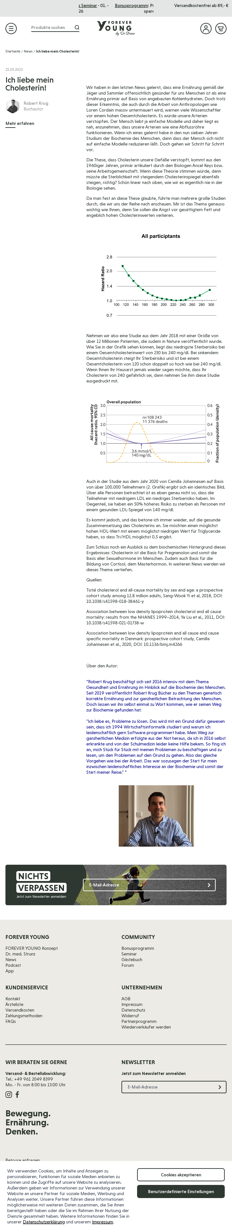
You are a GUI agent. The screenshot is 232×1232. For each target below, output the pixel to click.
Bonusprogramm (137, 948)
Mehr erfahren (19, 123)
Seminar (129, 954)
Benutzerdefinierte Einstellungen (181, 1191)
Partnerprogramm (139, 1021)
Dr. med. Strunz (20, 954)
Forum (127, 965)
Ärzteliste (14, 1004)
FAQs (10, 1021)
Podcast (13, 965)
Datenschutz (133, 1010)
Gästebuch (131, 959)
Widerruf (130, 1015)
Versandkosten (19, 1010)
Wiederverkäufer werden (146, 1027)
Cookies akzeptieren (181, 1174)
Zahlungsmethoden (23, 1015)
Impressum (102, 1222)
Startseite (12, 51)
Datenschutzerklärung (44, 1222)
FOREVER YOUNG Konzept (31, 948)
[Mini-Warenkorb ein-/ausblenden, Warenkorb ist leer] (220, 28)
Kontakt (12, 998)
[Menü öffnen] (11, 28)
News (28, 51)
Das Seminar (128, 5)
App (9, 971)
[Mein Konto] (206, 28)
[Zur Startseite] (116, 28)
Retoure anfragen (22, 1160)
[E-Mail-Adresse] (149, 885)
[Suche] (77, 27)
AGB (125, 998)
